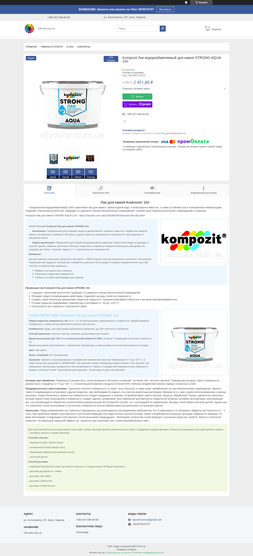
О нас (70, 46)
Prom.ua (141, 546)
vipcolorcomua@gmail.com (147, 519)
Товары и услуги (52, 46)
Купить (140, 96)
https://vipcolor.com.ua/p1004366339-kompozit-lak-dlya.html (112, 215)
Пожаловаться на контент (118, 552)
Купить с (140, 104)
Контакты (165, 9)
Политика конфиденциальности (148, 552)
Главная (31, 46)
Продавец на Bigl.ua (126, 549)
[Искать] (163, 29)
